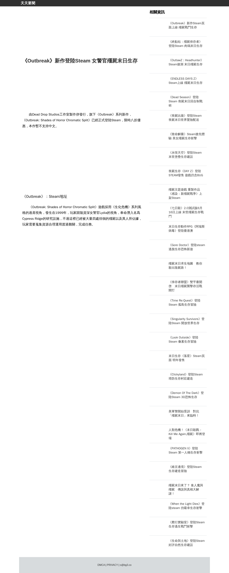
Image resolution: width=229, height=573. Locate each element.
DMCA (101, 565)
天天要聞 (28, 3)
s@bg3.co (125, 565)
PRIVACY (112, 565)
